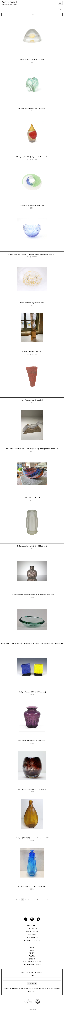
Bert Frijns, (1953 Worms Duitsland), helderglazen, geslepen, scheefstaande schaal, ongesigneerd (32, 643)
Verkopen (32, 953)
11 (44, 899)
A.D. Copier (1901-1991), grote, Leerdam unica (32, 886)
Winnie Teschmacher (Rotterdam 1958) (32, 59)
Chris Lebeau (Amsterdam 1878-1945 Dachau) (32, 741)
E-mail (32, 975)
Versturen (32, 984)
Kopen (32, 950)
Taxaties (32, 956)
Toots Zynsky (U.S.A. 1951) (32, 497)
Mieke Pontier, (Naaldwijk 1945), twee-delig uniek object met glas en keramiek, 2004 (32, 449)
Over (32, 947)
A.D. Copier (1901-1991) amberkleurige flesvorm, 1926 (32, 838)
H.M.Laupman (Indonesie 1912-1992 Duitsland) (32, 546)
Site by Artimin (32, 1009)
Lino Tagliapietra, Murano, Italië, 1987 (32, 205)
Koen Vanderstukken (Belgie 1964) (32, 400)
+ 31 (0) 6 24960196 (32, 937)
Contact (32, 959)
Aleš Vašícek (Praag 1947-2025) (32, 351)
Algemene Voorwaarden (32, 965)
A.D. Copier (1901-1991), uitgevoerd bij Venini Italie (32, 157)
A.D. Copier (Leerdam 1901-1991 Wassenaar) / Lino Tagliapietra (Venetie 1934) (32, 254)
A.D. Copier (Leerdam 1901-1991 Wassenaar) (32, 692)
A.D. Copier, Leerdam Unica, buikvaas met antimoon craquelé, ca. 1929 (32, 595)
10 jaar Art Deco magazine (32, 962)
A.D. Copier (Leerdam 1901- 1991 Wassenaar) (32, 108)
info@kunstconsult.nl (32, 940)
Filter (32, 14)
